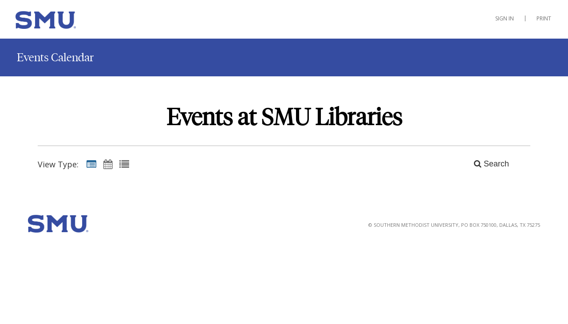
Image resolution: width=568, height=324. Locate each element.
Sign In (504, 18)
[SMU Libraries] (60, 21)
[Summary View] (91, 163)
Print (543, 18)
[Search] (486, 163)
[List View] (124, 163)
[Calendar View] (107, 163)
